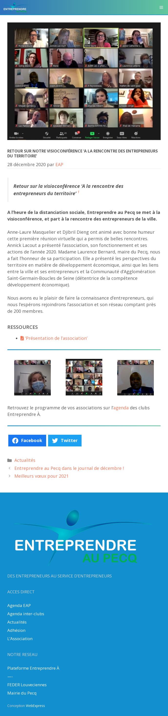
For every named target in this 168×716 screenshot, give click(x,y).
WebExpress (35, 705)
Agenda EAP (19, 605)
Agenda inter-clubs (25, 613)
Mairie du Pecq (22, 693)
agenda (121, 408)
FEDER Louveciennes (27, 684)
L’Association (19, 638)
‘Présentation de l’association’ (54, 338)
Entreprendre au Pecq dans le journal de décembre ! (69, 468)
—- (10, 676)
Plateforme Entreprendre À (33, 668)
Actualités (24, 460)
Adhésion (16, 630)
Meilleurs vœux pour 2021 (41, 476)
